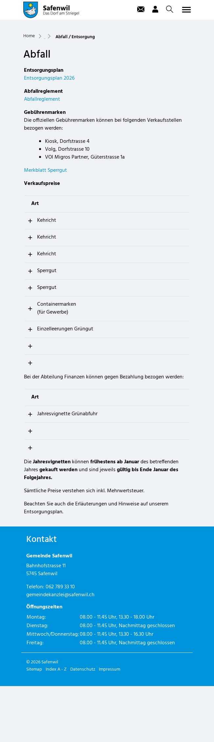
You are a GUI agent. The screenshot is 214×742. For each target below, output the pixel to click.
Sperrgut (40, 319)
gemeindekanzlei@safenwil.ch (60, 651)
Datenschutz (82, 725)
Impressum (109, 725)
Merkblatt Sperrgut (45, 218)
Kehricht (39, 268)
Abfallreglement (42, 147)
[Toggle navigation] (185, 9)
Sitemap (34, 725)
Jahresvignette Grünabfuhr (61, 470)
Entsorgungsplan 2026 (49, 126)
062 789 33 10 (60, 643)
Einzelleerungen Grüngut (48, 381)
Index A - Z (56, 725)
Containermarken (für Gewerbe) (49, 356)
